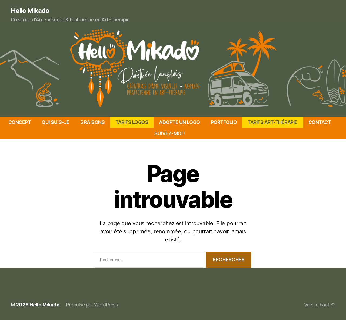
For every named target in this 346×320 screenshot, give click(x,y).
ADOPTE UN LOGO (179, 122)
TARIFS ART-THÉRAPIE (273, 122)
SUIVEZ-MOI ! (169, 133)
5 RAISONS (92, 122)
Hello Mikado (30, 11)
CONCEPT (19, 122)
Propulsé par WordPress (92, 305)
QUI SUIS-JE (55, 122)
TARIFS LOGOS (131, 122)
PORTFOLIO (224, 122)
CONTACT (319, 122)
